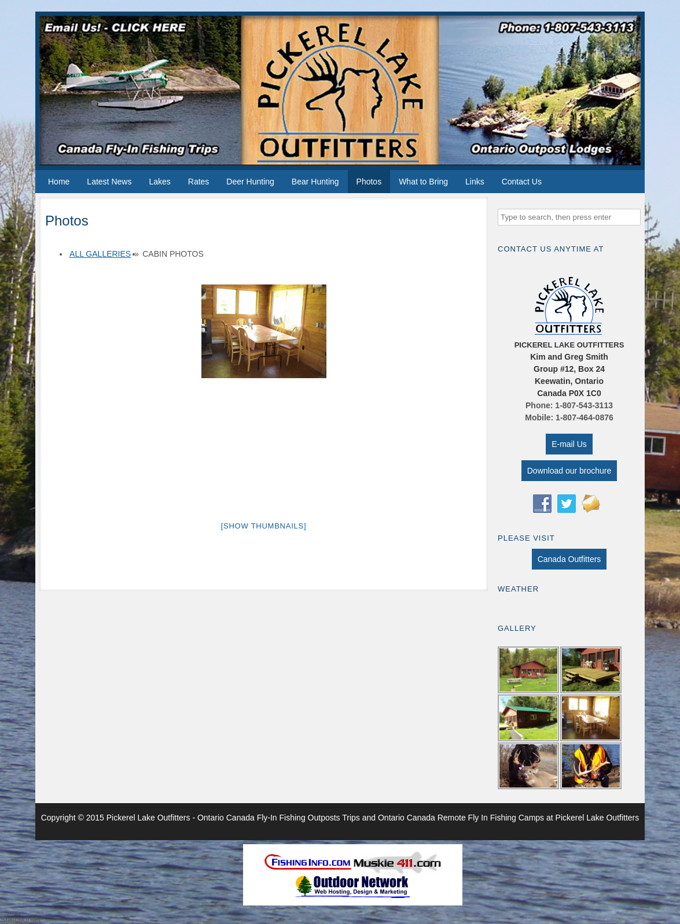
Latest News (109, 181)
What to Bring (423, 181)
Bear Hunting (315, 181)
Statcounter (21, 919)
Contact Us (522, 181)
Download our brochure (569, 470)
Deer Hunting (250, 181)
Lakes (159, 181)
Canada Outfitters (569, 559)
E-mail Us (569, 444)
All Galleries (100, 253)
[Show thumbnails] (264, 526)
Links (474, 181)
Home (58, 181)
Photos (369, 181)
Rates (198, 181)
